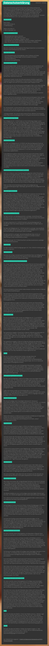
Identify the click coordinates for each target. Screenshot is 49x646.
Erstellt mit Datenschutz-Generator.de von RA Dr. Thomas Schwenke (23, 640)
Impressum (44, 2)
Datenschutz (38, 2)
